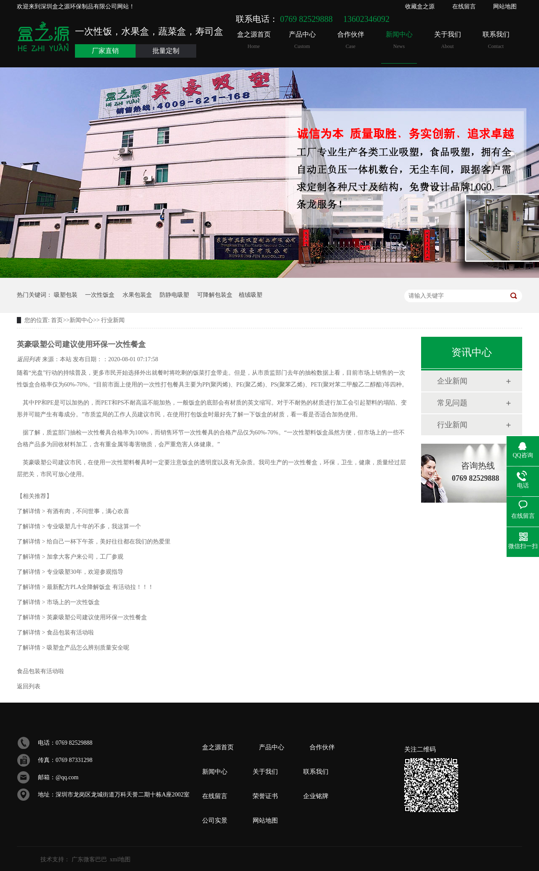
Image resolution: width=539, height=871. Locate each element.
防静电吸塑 (174, 295)
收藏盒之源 (420, 6)
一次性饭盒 (100, 295)
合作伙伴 (350, 40)
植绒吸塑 (250, 295)
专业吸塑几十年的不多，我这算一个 (79, 526)
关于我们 (447, 40)
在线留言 (464, 6)
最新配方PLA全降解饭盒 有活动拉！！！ (85, 587)
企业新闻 (452, 381)
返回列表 (29, 359)
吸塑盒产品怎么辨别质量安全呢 (73, 648)
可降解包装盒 (214, 295)
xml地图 (120, 859)
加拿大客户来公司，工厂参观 (70, 557)
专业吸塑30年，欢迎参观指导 (70, 572)
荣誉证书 (265, 796)
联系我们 (496, 40)
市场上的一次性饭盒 (58, 602)
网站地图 (505, 6)
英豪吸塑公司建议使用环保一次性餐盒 (82, 617)
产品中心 (302, 40)
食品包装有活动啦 (55, 632)
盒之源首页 (254, 40)
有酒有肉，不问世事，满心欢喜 (73, 511)
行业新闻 (112, 320)
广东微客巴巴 (89, 859)
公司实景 (214, 820)
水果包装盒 (137, 295)
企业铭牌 (315, 796)
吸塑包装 (65, 295)
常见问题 (452, 403)
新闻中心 (399, 40)
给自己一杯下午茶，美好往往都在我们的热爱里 (94, 541)
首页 (57, 320)
